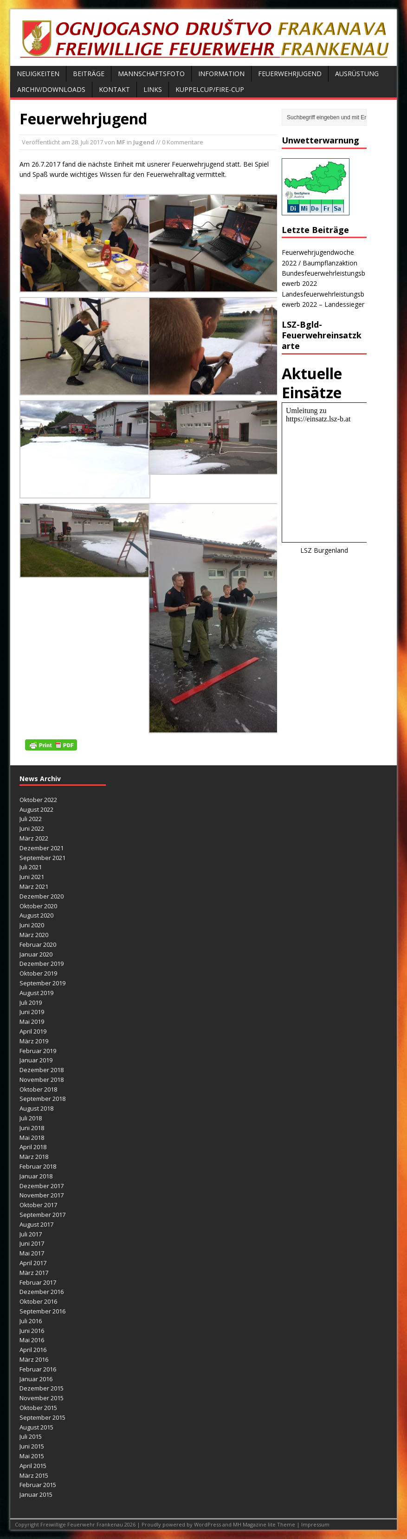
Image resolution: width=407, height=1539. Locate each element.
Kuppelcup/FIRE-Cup (209, 89)
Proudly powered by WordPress (182, 1524)
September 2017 (42, 1214)
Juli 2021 (30, 867)
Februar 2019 (37, 1051)
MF (120, 142)
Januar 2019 (35, 1060)
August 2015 (36, 1427)
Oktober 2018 (38, 1089)
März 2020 (33, 935)
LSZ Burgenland (324, 550)
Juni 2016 (31, 1330)
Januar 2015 (35, 1494)
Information (221, 73)
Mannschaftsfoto (151, 73)
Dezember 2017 (41, 1186)
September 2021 (42, 858)
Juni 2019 (31, 1012)
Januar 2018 (35, 1176)
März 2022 (33, 838)
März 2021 (33, 886)
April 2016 (32, 1349)
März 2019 (33, 1041)
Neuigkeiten (38, 73)
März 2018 (33, 1156)
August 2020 (36, 915)
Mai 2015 (31, 1456)
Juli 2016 (30, 1321)
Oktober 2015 (38, 1407)
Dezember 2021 (41, 848)
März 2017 (33, 1272)
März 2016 (33, 1359)
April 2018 (32, 1147)
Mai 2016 (31, 1340)
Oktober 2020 (38, 906)
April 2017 (32, 1263)
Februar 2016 (37, 1369)
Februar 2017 (37, 1282)
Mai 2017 (31, 1253)
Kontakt (114, 89)
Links (152, 89)
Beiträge (88, 73)
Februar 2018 (37, 1166)
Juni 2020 (31, 925)
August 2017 (36, 1224)
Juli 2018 (30, 1118)
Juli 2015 (30, 1436)
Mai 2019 (31, 1021)
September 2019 (42, 983)
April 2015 (32, 1465)
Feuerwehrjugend (290, 73)
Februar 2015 (37, 1485)
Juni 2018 (31, 1128)
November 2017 (41, 1195)
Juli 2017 (30, 1234)
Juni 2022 (31, 828)
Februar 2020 (37, 944)
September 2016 (42, 1311)
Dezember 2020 (41, 896)
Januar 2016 (35, 1379)
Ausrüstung (357, 73)
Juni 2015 (31, 1446)
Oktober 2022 (38, 799)
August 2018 (36, 1108)
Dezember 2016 (41, 1291)
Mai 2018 (31, 1137)
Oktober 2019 (38, 973)
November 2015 (41, 1398)
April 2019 (32, 1031)
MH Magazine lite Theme (265, 1524)
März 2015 (33, 1475)
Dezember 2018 (41, 1070)
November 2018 (41, 1079)
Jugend (144, 142)
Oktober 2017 (38, 1205)
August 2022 (36, 809)
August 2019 (36, 993)
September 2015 (42, 1417)
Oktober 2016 (38, 1301)
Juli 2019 (30, 1002)
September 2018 (42, 1098)
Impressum (315, 1524)
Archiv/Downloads (51, 89)
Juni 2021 (31, 877)
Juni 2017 (31, 1243)
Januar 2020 (35, 954)
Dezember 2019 (41, 963)
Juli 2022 (30, 819)
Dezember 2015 (41, 1388)
